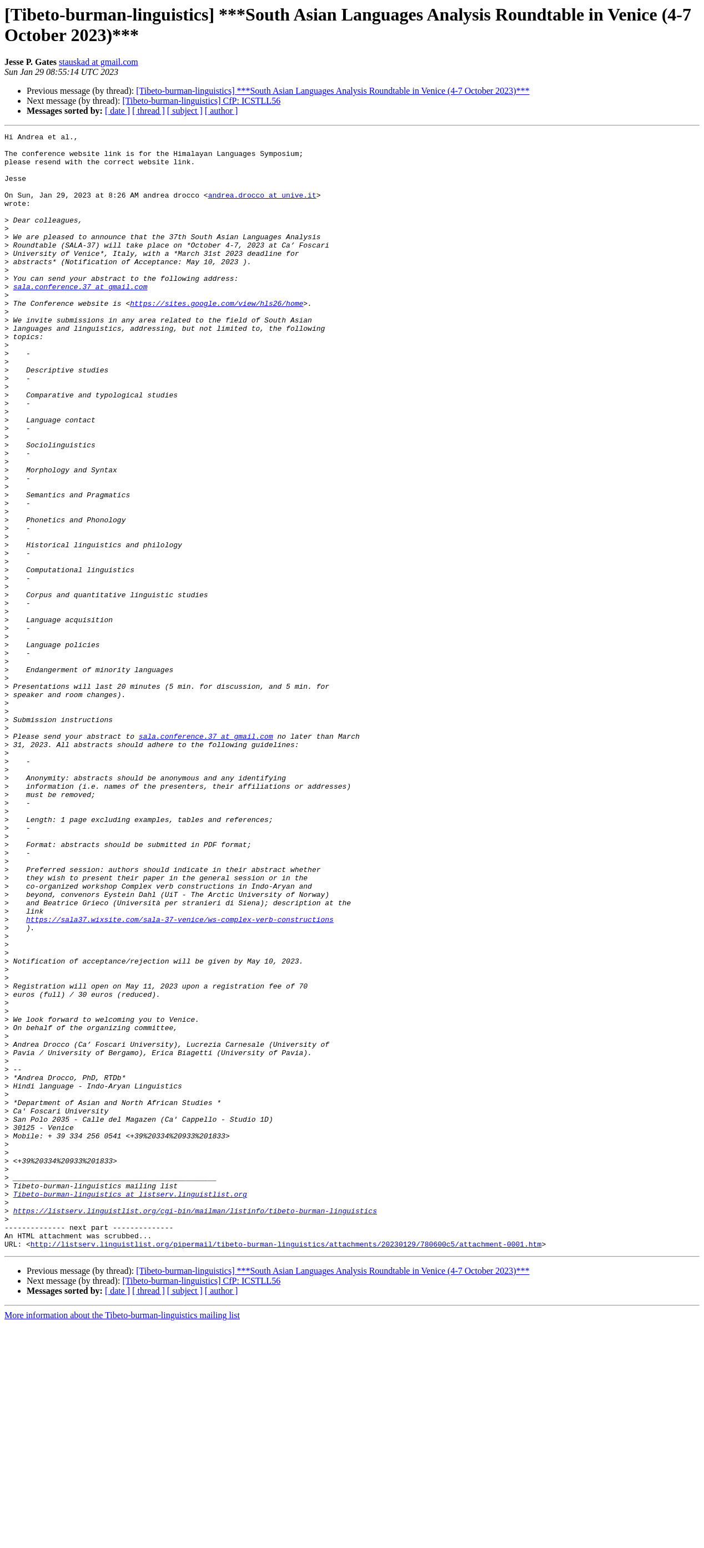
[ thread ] (148, 110)
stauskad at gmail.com (98, 62)
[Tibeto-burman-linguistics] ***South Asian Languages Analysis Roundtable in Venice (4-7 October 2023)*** (332, 90)
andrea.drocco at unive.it (262, 208)
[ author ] (221, 110)
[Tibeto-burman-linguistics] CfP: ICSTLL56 (201, 100)
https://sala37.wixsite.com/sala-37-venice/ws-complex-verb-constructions (180, 1077)
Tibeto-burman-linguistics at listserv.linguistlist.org (130, 1407)
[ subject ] (185, 110)
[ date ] (117, 110)
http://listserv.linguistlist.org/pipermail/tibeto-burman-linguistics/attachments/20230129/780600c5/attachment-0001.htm (286, 1467)
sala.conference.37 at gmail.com (80, 318)
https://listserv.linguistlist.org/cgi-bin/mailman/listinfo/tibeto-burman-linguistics (195, 1427)
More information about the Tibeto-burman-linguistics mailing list (122, 1538)
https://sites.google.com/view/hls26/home (216, 338)
